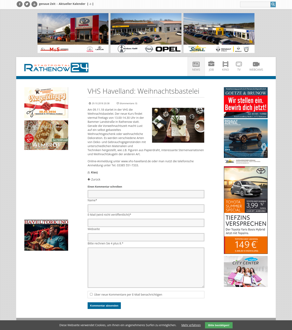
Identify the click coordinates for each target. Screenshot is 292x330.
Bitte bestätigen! (218, 325)
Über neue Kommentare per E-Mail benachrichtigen (128, 294)
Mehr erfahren (191, 325)
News (196, 69)
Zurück (95, 179)
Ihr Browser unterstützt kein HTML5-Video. (46, 162)
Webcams (256, 69)
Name (92, 200)
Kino (225, 69)
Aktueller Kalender (72, 4)
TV (238, 69)
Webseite (94, 229)
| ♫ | (90, 4)
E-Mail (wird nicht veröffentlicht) (109, 214)
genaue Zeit (47, 4)
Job (211, 69)
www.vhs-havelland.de (136, 161)
